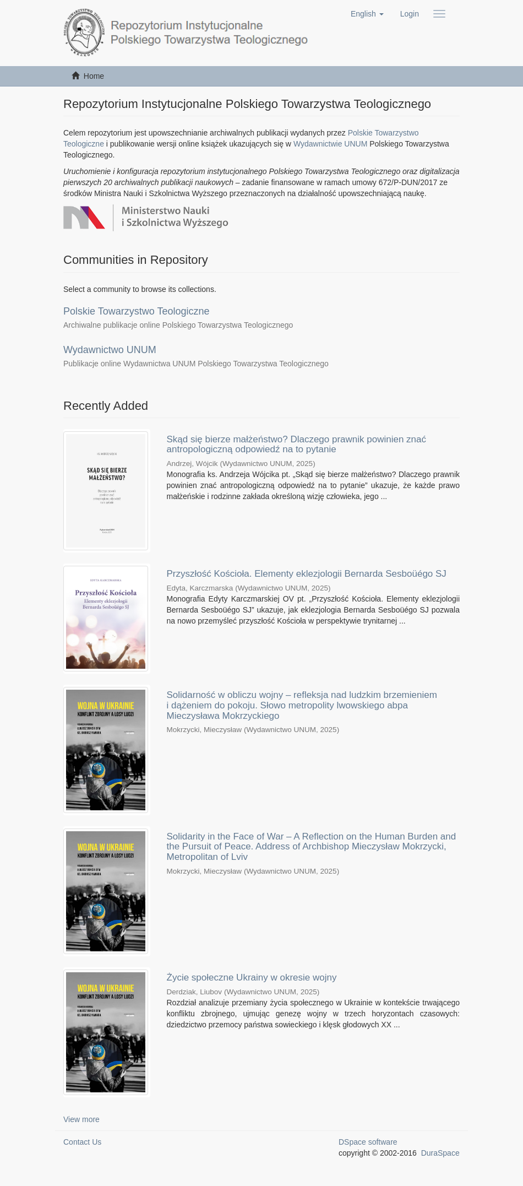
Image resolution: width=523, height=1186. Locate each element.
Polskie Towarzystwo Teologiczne (136, 311)
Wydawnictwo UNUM (109, 349)
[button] (367, 14)
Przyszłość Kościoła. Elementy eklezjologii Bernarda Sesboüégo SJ (306, 573)
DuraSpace (440, 1153)
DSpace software (368, 1142)
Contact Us (82, 1142)
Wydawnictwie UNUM (330, 143)
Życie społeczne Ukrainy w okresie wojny (252, 977)
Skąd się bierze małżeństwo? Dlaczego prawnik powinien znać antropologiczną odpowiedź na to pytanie (297, 444)
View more (81, 1119)
